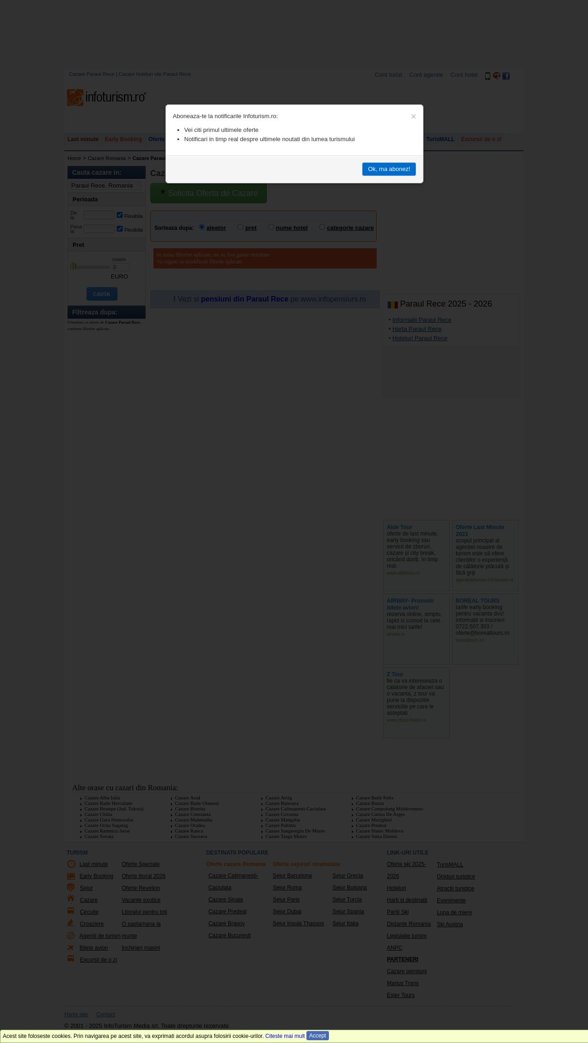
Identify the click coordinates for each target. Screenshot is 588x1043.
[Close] (413, 116)
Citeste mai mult (285, 1036)
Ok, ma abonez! (389, 168)
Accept (317, 1035)
